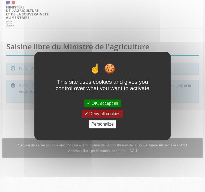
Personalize (102, 124)
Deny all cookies (102, 113)
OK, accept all (102, 103)
